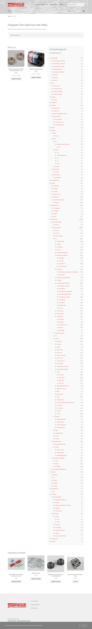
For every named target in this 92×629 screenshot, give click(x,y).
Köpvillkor (61, 4)
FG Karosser (62, 274)
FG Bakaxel (61, 258)
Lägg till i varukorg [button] (16, 78)
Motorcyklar (56, 169)
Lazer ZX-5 (61, 380)
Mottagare (56, 211)
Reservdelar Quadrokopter (59, 469)
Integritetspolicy (53, 4)
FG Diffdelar (60, 247)
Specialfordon (56, 174)
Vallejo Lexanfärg (57, 94)
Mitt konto (37, 4)
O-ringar (55, 191)
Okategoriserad (55, 180)
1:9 (57, 161)
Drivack (57, 516)
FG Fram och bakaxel (62, 255)
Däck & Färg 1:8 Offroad (58, 72)
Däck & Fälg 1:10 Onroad (59, 63)
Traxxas (57, 438)
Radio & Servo (54, 205)
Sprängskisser (54, 488)
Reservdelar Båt (57, 222)
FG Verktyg (61, 330)
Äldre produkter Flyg (60, 444)
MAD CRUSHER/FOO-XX (62, 386)
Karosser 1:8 (56, 111)
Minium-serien (60, 452)
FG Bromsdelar (60, 241)
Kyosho (55, 99)
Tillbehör (53, 494)
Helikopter (54, 102)
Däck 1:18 (55, 77)
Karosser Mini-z (57, 116)
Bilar (54, 138)
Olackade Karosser (59, 124)
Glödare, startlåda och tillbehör (63, 505)
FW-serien (59, 352)
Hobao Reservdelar (59, 333)
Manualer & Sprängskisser (63, 144)
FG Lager (59, 280)
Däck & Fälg (54, 58)
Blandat (55, 474)
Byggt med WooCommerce (23, 620)
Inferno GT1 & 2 (61, 361)
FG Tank (61, 308)
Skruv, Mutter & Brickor (59, 199)
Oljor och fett (56, 194)
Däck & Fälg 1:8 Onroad (58, 66)
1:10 (58, 152)
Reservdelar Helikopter (59, 458)
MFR (58, 391)
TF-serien (59, 405)
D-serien (59, 344)
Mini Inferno (60, 394)
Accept (83, 625)
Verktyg (53, 541)
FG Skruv (61, 327)
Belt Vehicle (58, 177)
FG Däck (59, 244)
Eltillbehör (56, 513)
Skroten (53, 472)
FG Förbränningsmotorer (65, 294)
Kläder (53, 127)
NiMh (58, 522)
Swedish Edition (59, 433)
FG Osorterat (60, 311)
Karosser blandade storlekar (60, 113)
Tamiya (57, 436)
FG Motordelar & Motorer (63, 283)
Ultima (58, 411)
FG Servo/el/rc (60, 313)
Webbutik (10, 11)
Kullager (55, 188)
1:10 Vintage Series (61, 155)
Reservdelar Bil (57, 227)
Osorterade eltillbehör (60, 536)
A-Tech (57, 230)
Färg (52, 83)
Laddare (57, 533)
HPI (56, 336)
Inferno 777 (60, 358)
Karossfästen (58, 119)
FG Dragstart (62, 288)
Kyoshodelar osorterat (62, 366)
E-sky (56, 461)
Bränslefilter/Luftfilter (60, 499)
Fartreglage (58, 527)
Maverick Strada (61, 427)
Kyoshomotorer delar (62, 369)
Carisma (57, 233)
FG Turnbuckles (62, 266)
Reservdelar (54, 219)
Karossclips (56, 186)
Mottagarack (56, 208)
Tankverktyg (58, 511)
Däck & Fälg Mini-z (57, 69)
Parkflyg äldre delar (62, 455)
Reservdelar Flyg (57, 441)
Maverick (57, 166)
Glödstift (57, 508)
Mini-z (58, 163)
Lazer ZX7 (61, 383)
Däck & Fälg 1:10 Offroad (59, 61)
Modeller (53, 130)
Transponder (54, 538)
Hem (10, 16)
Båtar (54, 133)
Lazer (58, 372)
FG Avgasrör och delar (64, 286)
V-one (58, 413)
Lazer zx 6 (61, 374)
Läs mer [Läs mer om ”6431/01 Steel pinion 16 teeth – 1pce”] (75, 581)
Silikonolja (56, 197)
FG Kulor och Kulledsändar (63, 277)
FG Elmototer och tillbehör (65, 291)
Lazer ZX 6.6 (62, 377)
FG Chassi (61, 261)
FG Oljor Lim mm (63, 324)
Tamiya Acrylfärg (57, 88)
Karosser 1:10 (56, 108)
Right (56, 430)
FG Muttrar (61, 322)
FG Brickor (61, 319)
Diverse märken (59, 236)
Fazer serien (60, 349)
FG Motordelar (62, 305)
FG (17, 11)
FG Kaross (59, 269)
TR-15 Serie (60, 408)
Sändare (55, 213)
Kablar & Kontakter (60, 530)
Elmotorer (57, 524)
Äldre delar (59, 341)
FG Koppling (62, 299)
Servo (54, 216)
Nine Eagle (57, 466)
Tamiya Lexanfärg (57, 91)
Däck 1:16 (55, 74)
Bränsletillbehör (57, 497)
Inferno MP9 (60, 363)
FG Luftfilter (62, 302)
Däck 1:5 (55, 80)
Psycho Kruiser (60, 399)
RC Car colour (56, 86)
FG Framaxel (62, 263)
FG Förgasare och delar (64, 297)
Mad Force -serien (61, 388)
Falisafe (57, 502)
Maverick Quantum (61, 424)
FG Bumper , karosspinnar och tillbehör (68, 272)
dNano (58, 347)
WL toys (55, 486)
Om (47, 4)
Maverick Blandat (61, 419)
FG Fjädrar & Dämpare (62, 252)
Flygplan (53, 97)
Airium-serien (60, 449)
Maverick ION (60, 422)
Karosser (53, 105)
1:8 (57, 158)
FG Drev (59, 249)
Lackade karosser (59, 122)
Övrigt (53, 183)
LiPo (58, 519)
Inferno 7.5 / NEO (61, 355)
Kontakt (42, 4)
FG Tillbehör (60, 316)
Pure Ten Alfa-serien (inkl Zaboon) (65, 402)
